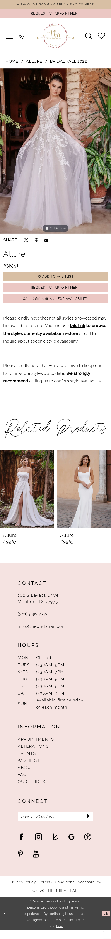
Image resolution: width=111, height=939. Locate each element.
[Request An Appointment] (55, 15)
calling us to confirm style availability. (65, 388)
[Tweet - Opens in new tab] (26, 241)
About (26, 774)
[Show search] (88, 38)
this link (77, 333)
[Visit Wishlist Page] (101, 38)
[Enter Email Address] (55, 824)
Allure (34, 63)
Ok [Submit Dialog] (105, 922)
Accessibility (89, 891)
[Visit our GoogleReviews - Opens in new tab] (71, 846)
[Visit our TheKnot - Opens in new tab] (55, 846)
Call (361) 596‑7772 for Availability (56, 305)
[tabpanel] (55, 153)
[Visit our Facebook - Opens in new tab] (21, 846)
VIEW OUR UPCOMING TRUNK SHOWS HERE (55, 5)
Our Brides (31, 789)
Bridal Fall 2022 (68, 63)
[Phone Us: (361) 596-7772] (22, 38)
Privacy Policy (23, 891)
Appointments (36, 746)
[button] (9, 38)
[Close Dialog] (5, 922)
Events (27, 760)
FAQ (22, 781)
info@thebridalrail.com (42, 633)
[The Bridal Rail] (55, 38)
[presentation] (27, 497)
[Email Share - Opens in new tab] (46, 242)
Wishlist (29, 767)
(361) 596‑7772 (33, 621)
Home (11, 63)
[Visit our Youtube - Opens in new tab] (35, 863)
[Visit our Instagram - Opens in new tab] (38, 846)
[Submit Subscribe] (87, 824)
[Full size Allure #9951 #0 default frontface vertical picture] (55, 153)
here (59, 935)
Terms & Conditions (56, 891)
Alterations (33, 753)
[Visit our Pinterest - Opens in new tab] (20, 863)
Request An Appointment (56, 292)
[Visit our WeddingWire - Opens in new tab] (88, 846)
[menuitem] (9, 38)
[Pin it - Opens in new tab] (36, 241)
